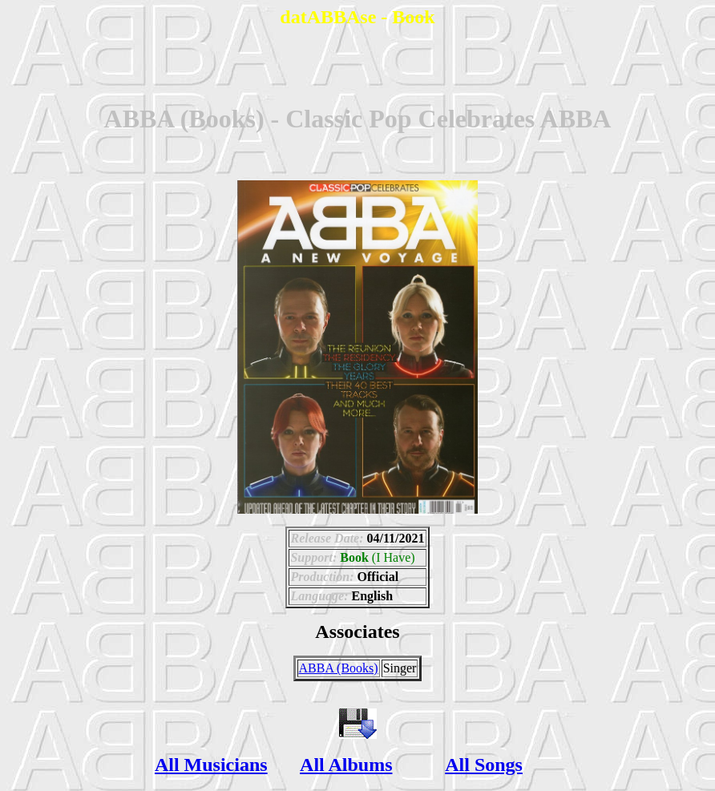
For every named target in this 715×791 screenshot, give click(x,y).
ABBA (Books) (338, 668)
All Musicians (211, 764)
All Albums (346, 764)
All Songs (484, 764)
